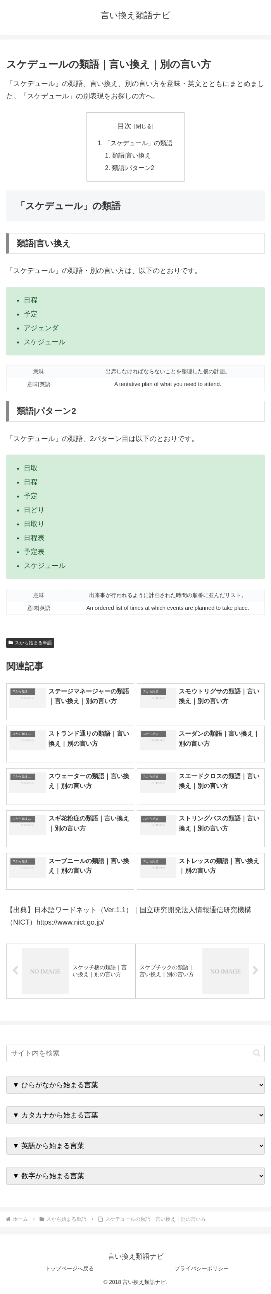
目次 (124, 126)
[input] (135, 1054)
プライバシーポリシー (201, 1269)
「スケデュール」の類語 (139, 143)
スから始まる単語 (30, 643)
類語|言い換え (131, 156)
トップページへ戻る (69, 1269)
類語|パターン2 (133, 168)
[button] (257, 1053)
